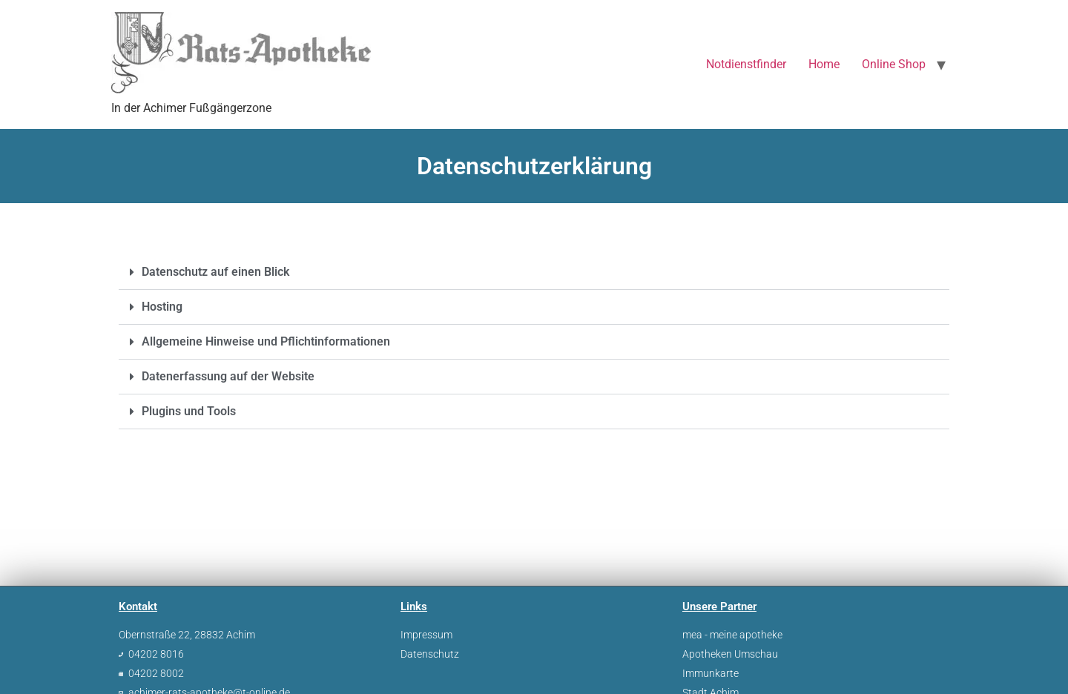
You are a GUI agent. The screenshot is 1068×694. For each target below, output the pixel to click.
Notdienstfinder (746, 64)
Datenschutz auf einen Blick (215, 272)
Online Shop (894, 64)
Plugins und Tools (189, 411)
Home (824, 64)
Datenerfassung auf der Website (228, 376)
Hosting (162, 307)
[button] (534, 272)
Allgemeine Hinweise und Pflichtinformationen (266, 341)
